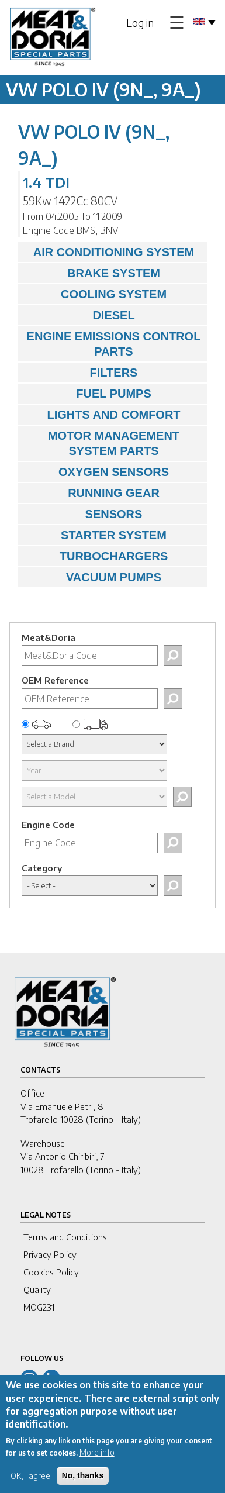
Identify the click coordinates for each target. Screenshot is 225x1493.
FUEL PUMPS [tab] (87, 393)
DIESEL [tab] (79, 315)
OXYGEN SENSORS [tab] (96, 472)
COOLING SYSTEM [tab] (95, 294)
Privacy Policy (50, 1254)
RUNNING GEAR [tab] (92, 493)
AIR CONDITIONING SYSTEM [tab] (109, 252)
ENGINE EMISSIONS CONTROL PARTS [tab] (112, 344)
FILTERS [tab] (80, 372)
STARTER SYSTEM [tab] (95, 535)
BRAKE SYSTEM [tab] (92, 273)
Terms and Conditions (65, 1237)
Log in (140, 22)
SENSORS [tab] (83, 514)
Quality (37, 1289)
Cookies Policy (51, 1272)
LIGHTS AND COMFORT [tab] (102, 414)
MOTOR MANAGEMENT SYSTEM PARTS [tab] (101, 443)
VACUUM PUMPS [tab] (92, 577)
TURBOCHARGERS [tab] (96, 556)
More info (97, 1464)
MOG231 (38, 1307)
